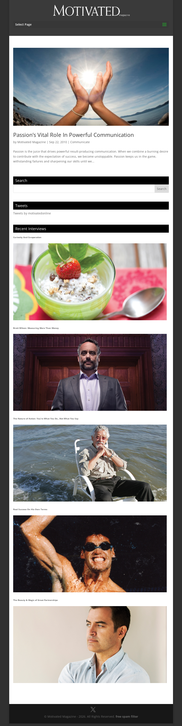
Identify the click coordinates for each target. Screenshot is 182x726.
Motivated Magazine (31, 142)
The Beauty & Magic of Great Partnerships (35, 600)
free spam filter (127, 716)
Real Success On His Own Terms (30, 509)
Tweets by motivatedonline (32, 213)
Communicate (80, 142)
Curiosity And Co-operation (27, 237)
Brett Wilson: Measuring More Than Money (36, 328)
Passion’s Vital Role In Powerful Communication (73, 135)
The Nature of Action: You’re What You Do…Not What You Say (45, 418)
